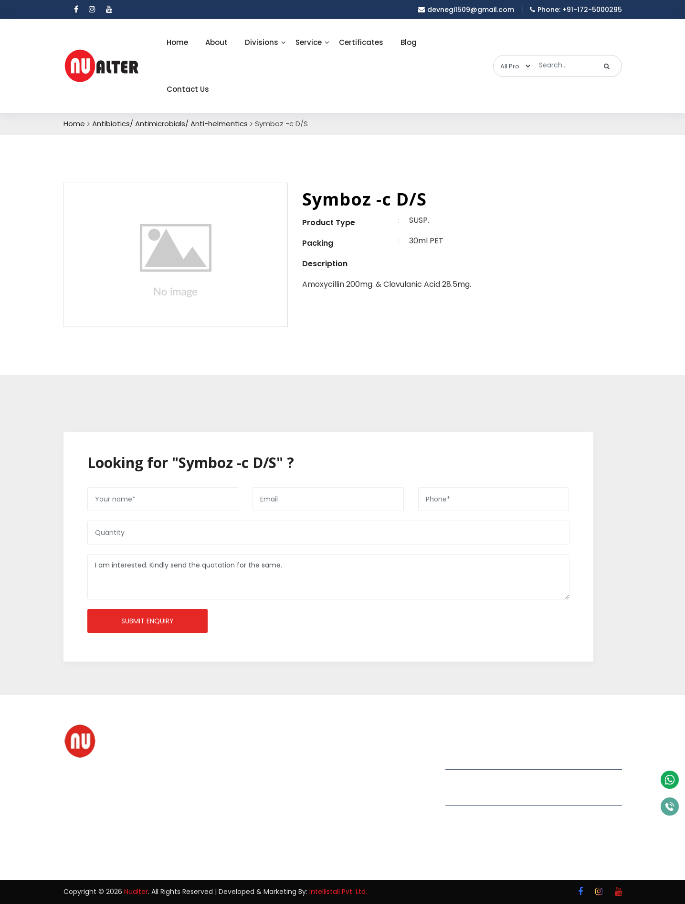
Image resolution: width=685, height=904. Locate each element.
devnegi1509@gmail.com (500, 780)
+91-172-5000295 (484, 816)
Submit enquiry (147, 621)
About (216, 42)
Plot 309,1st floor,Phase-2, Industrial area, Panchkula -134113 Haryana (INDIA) (533, 756)
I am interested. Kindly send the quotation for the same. (328, 576)
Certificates (361, 42)
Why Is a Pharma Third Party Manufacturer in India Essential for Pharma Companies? (389, 807)
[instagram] (92, 9)
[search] (607, 65)
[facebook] (76, 9)
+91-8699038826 (483, 829)
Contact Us (188, 89)
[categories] (513, 65)
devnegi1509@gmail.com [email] (466, 9)
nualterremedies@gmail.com (508, 793)
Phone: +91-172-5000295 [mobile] (576, 9)
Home (177, 42)
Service (308, 42)
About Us (270, 769)
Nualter (136, 891)
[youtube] (109, 9)
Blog (408, 42)
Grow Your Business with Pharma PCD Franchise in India (384, 762)
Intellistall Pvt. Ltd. (338, 891)
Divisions (261, 42)
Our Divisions (276, 786)
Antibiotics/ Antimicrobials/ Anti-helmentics (170, 124)
